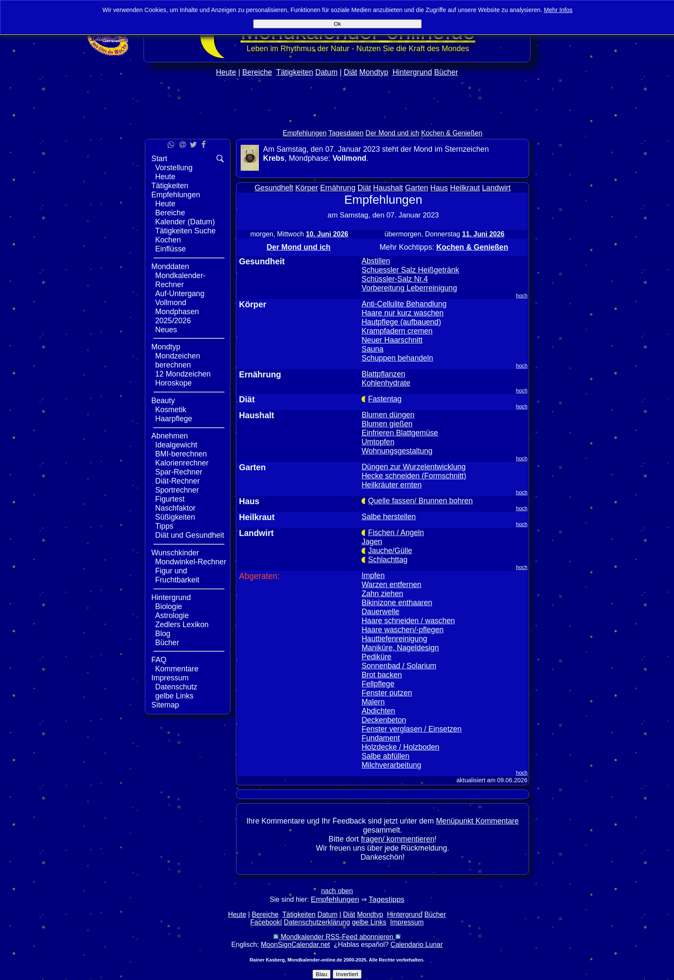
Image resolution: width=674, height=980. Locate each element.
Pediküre (376, 656)
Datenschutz (176, 687)
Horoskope (173, 383)
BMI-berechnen (181, 454)
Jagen (372, 541)
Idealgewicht (176, 445)
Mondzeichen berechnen (177, 360)
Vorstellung (174, 167)
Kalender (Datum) (185, 221)
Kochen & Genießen (452, 133)
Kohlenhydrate (386, 383)
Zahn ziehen (382, 593)
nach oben (337, 890)
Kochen (168, 240)
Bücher (446, 72)
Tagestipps (386, 899)
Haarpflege (173, 418)
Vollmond (170, 302)
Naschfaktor (175, 508)
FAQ (158, 659)
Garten (416, 188)
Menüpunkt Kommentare (477, 821)
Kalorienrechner (181, 463)
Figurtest (169, 499)
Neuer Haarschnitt (392, 340)
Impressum (170, 678)
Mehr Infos (558, 9)
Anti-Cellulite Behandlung (404, 304)
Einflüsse (170, 249)
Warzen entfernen (391, 584)
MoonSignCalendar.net (295, 944)
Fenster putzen (387, 693)
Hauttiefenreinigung (394, 638)
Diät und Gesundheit (189, 535)
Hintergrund (412, 72)
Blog (162, 633)
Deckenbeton (384, 720)
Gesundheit (273, 188)
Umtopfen (378, 442)
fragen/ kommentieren (398, 839)
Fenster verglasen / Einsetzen (412, 729)
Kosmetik (170, 409)
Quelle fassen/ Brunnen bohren (420, 500)
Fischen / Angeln (396, 532)
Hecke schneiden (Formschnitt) (414, 476)
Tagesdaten (346, 133)
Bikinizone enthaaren (397, 602)
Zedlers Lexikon (181, 624)
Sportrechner (177, 490)
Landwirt (496, 188)
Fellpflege (378, 684)
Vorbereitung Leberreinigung (409, 288)
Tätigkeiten (294, 72)
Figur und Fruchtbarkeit (177, 575)
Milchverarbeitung (391, 765)
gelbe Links (174, 696)
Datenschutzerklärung (317, 922)
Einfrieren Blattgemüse (400, 433)
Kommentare (177, 669)
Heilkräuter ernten (392, 485)
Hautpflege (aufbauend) (401, 322)
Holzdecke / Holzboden (400, 747)
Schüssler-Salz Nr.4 (395, 279)
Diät (350, 72)
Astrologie (172, 615)
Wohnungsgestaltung (397, 451)
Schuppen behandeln (397, 358)
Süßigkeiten (175, 517)
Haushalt (388, 188)
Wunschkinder (175, 552)
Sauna (372, 349)
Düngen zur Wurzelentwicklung (414, 466)
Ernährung (337, 188)
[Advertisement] (337, 121)
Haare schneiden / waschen (408, 620)
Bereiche (257, 72)
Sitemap (165, 705)
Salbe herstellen (389, 516)
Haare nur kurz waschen (403, 313)
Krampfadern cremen (397, 331)
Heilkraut (465, 188)
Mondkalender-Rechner (180, 280)
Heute (226, 72)
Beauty (163, 400)
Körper (306, 188)
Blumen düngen (388, 414)
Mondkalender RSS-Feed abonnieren (336, 936)
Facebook (265, 922)
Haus (439, 188)
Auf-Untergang (179, 293)
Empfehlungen (305, 133)
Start (159, 158)
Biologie (168, 606)
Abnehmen (169, 436)
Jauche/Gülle (390, 550)
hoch (521, 296)
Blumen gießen (387, 424)
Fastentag (384, 399)
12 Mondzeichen (183, 374)
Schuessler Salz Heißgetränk (410, 270)
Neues (166, 329)
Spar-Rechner (178, 472)
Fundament (381, 738)
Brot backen (382, 675)
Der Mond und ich (392, 133)
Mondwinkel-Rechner (190, 561)
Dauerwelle (380, 611)
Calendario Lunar (417, 944)
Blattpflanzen (383, 374)
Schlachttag (387, 559)
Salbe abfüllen (386, 756)
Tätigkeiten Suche (185, 231)
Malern (373, 702)
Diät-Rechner (177, 481)
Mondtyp (373, 72)
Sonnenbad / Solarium (399, 666)
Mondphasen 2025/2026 (177, 316)
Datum (326, 72)
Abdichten (378, 711)
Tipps (164, 526)
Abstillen (376, 261)
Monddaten (170, 266)
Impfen (373, 575)
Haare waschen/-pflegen (403, 629)
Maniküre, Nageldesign (400, 647)
